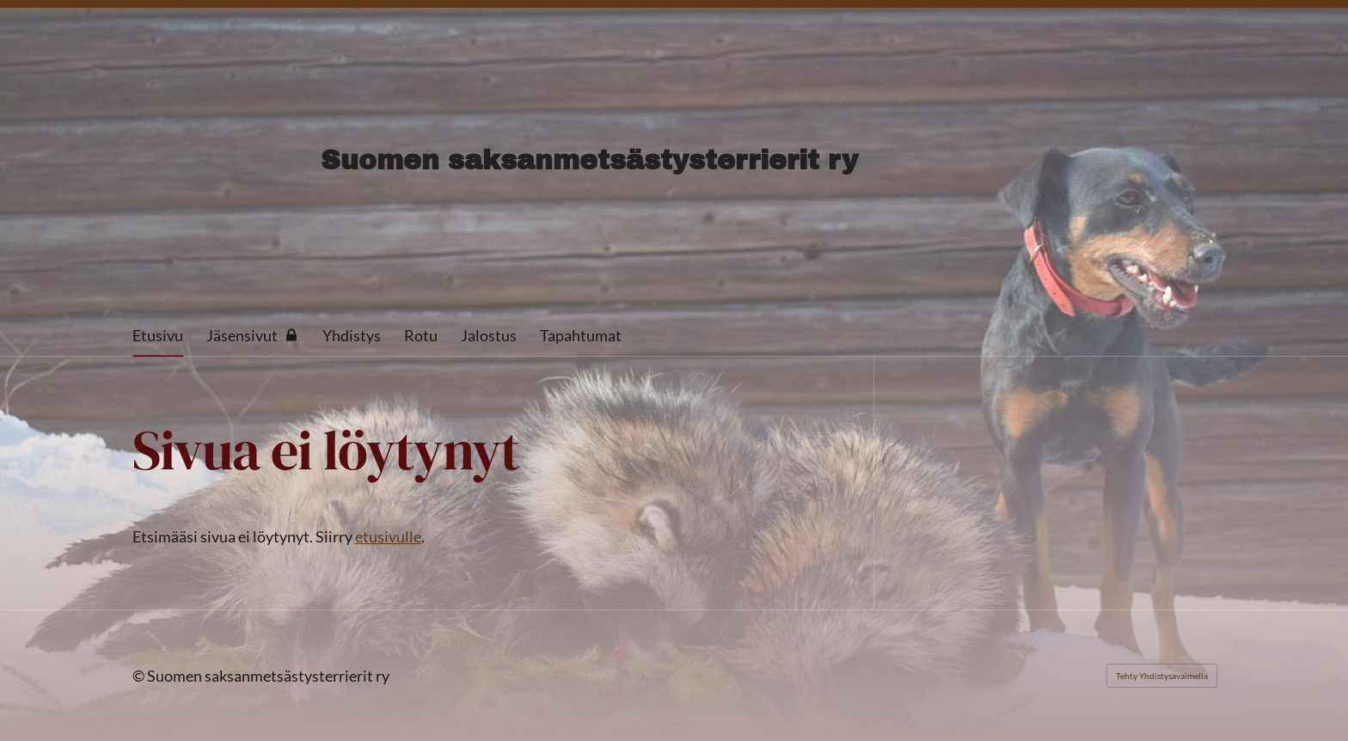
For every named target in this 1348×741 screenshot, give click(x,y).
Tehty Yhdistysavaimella (1162, 676)
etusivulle (388, 536)
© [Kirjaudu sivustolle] (139, 675)
